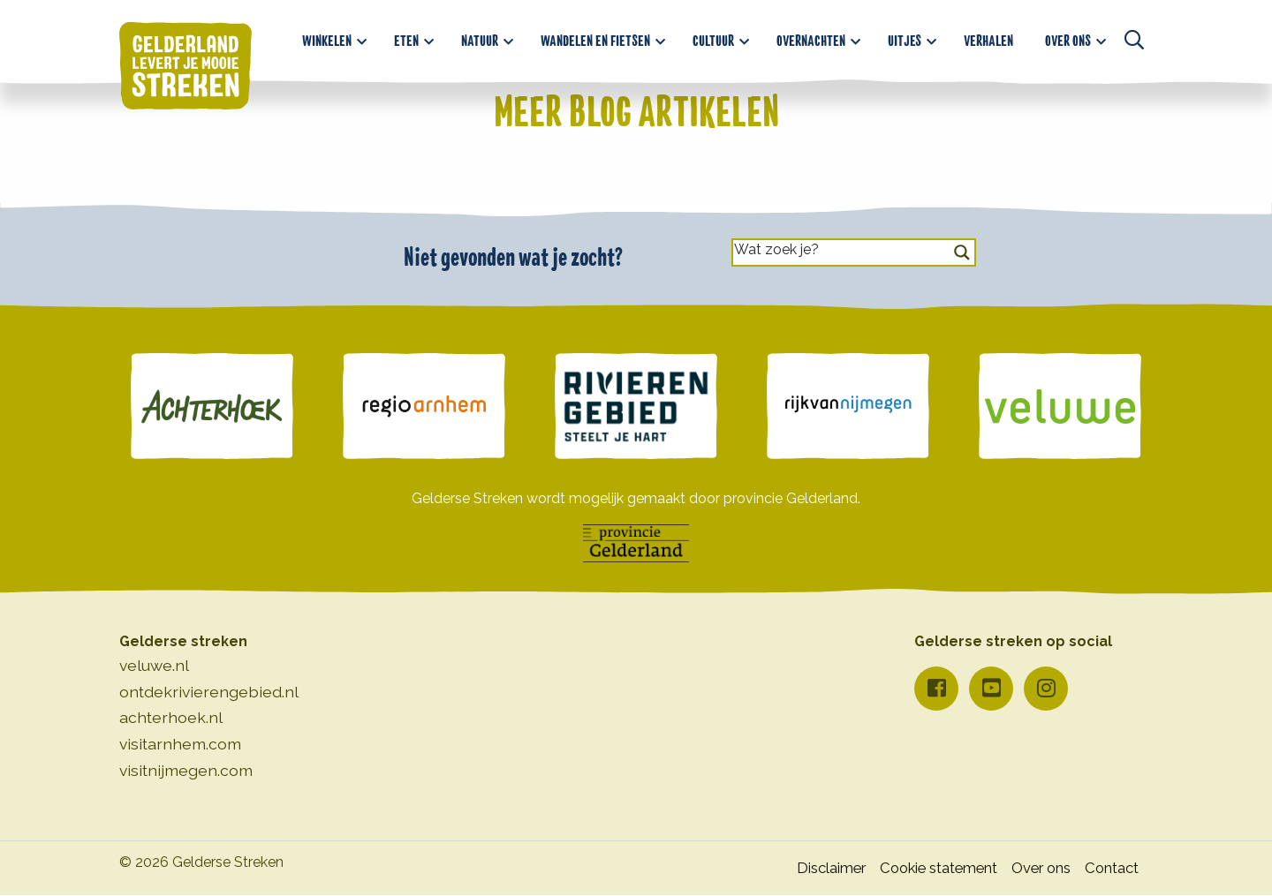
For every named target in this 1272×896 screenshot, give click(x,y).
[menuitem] (332, 36)
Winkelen (327, 36)
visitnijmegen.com (186, 770)
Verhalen (988, 36)
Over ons (1068, 36)
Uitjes (904, 36)
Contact (1109, 868)
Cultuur (713, 36)
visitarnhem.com (180, 743)
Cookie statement (920, 868)
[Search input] (838, 248)
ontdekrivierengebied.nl (209, 691)
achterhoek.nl (171, 717)
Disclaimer (800, 868)
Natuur (479, 36)
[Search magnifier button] (962, 252)
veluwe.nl (154, 665)
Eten (406, 36)
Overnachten (810, 36)
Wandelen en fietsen (595, 36)
